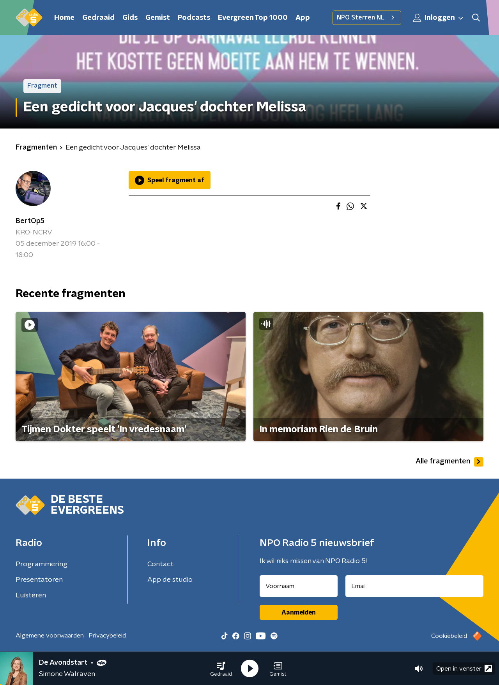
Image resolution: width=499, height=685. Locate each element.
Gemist (157, 17)
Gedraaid (98, 17)
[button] (221, 668)
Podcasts (194, 17)
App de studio (170, 579)
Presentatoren (39, 579)
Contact (160, 564)
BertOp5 (30, 221)
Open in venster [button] (464, 668)
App (303, 17)
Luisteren (31, 595)
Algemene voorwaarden (50, 635)
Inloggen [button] (438, 18)
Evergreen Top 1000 (253, 17)
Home (64, 17)
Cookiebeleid (449, 636)
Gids (130, 17)
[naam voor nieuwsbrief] (299, 586)
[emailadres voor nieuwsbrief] (414, 586)
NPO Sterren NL (367, 17)
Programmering (41, 564)
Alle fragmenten (449, 462)
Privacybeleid (107, 635)
